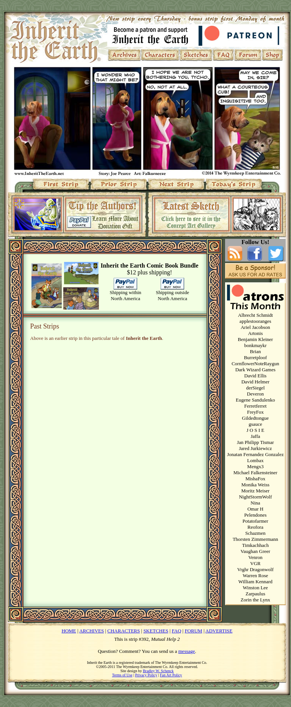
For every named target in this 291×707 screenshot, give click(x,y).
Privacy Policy (146, 675)
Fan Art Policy (171, 675)
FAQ (176, 631)
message (186, 651)
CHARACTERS (123, 631)
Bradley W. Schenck (158, 671)
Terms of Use (122, 675)
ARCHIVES (91, 631)
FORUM (193, 631)
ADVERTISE (218, 631)
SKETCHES (155, 631)
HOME (69, 631)
